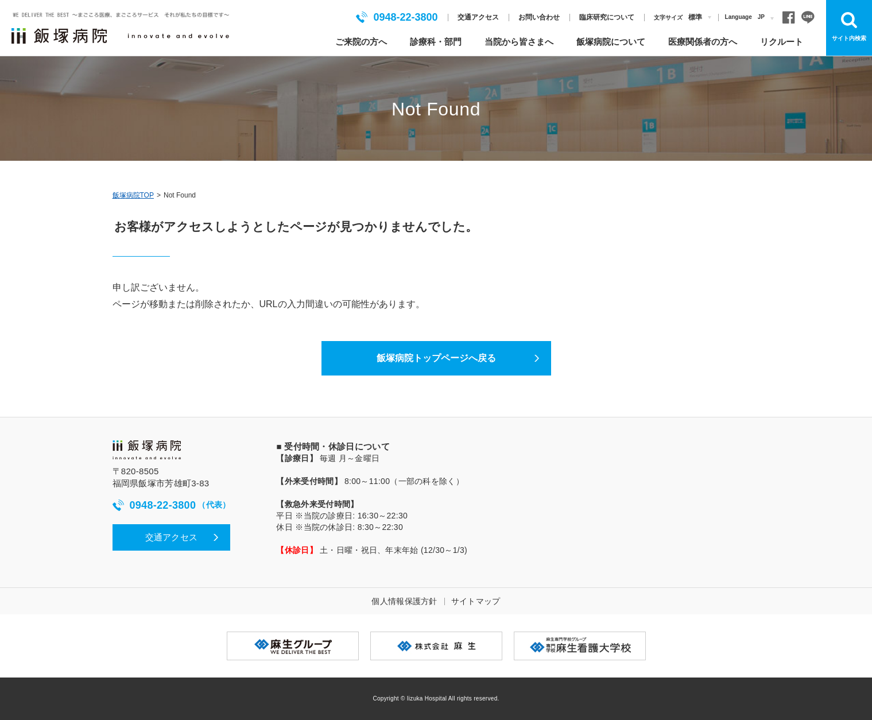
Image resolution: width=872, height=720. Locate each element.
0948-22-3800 (396, 17)
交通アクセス (478, 17)
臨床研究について (606, 17)
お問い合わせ (539, 17)
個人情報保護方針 (404, 601)
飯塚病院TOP (133, 195)
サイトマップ (476, 601)
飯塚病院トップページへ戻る (436, 358)
